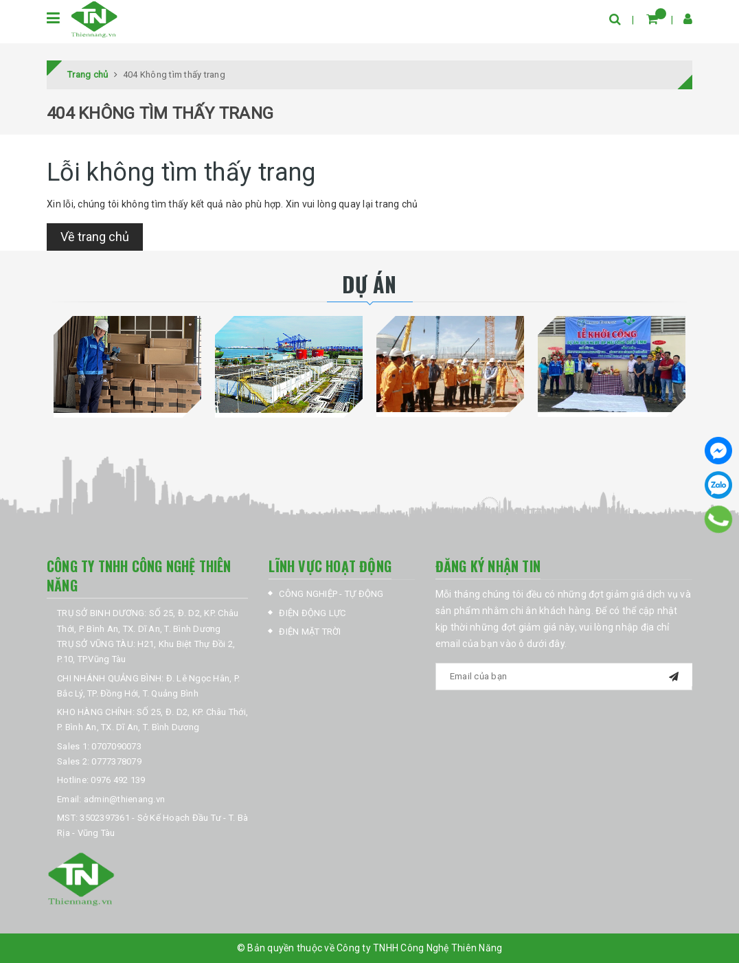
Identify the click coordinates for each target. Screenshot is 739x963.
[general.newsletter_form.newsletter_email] (563, 676)
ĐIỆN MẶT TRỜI (310, 631)
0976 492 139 (118, 780)
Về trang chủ (94, 236)
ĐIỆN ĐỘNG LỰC (312, 613)
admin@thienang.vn (124, 799)
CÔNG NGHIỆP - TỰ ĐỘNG (331, 594)
